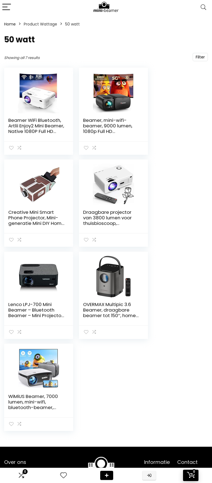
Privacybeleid (156, 443)
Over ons (152, 407)
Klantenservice (158, 399)
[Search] (203, 7)
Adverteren (155, 451)
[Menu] (6, 7)
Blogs (149, 435)
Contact (152, 392)
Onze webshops (153, 417)
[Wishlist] (63, 475)
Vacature (153, 428)
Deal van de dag (106, 475)
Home (10, 24)
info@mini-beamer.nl (187, 457)
